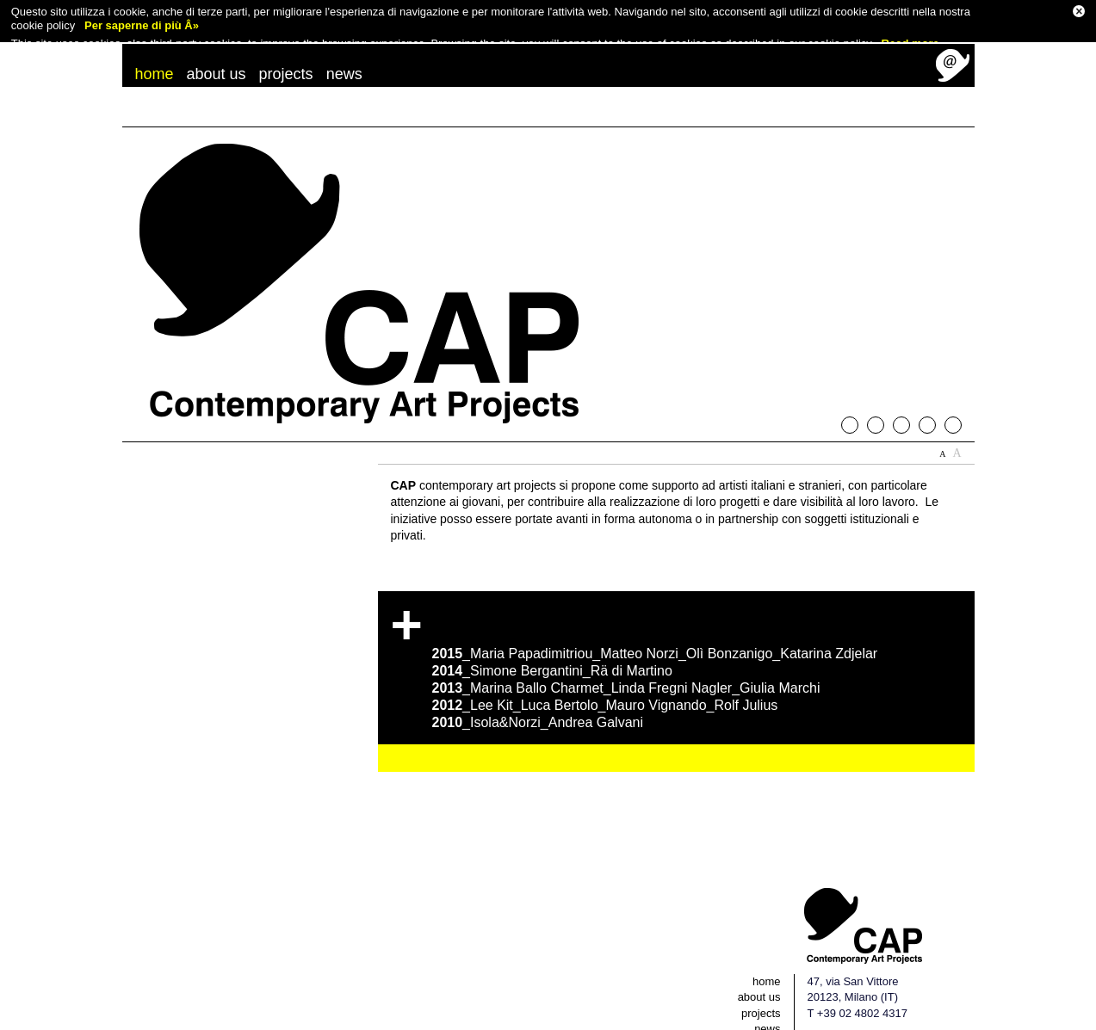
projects (286, 59)
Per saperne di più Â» (141, 23)
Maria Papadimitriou (531, 639)
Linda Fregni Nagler (672, 674)
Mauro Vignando (655, 691)
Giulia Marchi (780, 674)
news (344, 59)
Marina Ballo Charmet (537, 674)
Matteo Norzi (639, 639)
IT (881, 1021)
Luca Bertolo (559, 691)
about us (216, 59)
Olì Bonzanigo (729, 639)
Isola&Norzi (505, 708)
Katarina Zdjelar (828, 639)
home (154, 59)
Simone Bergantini (526, 657)
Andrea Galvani (595, 708)
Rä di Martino (631, 657)
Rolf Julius (746, 691)
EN (901, 1021)
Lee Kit (491, 691)
